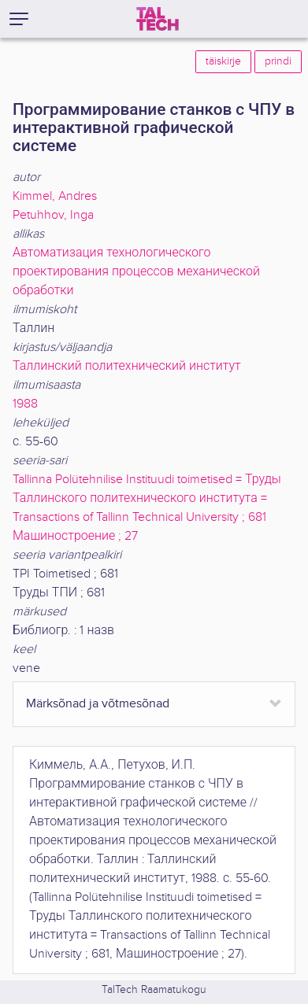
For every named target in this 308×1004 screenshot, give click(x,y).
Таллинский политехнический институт (127, 366)
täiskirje (223, 61)
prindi (278, 61)
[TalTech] (157, 18)
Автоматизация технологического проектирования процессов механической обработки (136, 271)
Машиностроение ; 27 (75, 536)
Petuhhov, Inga (53, 215)
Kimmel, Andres (55, 196)
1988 (25, 404)
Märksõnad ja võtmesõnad (97, 703)
